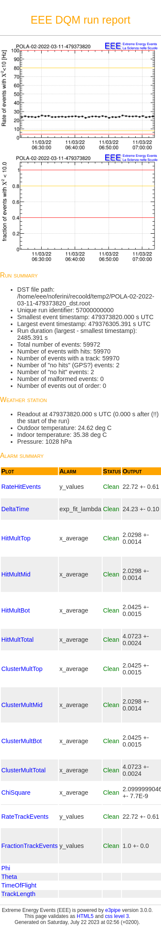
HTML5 (85, 916)
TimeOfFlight (18, 885)
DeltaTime (15, 509)
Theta (9, 876)
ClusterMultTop (22, 668)
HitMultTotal (17, 639)
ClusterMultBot (21, 741)
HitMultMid (15, 574)
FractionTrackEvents (29, 845)
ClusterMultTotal (23, 770)
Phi (5, 868)
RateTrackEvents (25, 816)
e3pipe (113, 910)
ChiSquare (15, 792)
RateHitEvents (21, 486)
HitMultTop (15, 538)
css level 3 (117, 916)
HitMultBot (15, 610)
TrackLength (18, 893)
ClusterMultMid (22, 704)
